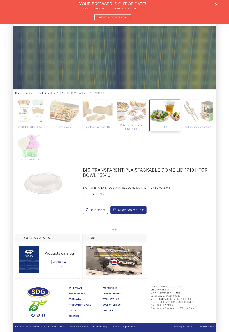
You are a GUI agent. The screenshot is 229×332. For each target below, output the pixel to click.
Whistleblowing (99, 326)
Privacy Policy (39, 326)
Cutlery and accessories (198, 127)
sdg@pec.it (190, 308)
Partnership (110, 288)
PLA (165, 127)
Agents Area (129, 326)
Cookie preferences (78, 326)
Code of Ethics (112, 305)
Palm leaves (64, 127)
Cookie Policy (57, 326)
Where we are (77, 293)
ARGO (185, 327)
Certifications (112, 293)
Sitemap (115, 326)
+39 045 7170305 (164, 305)
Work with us (111, 299)
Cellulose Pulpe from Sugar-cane (131, 127)
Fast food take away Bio (98, 127)
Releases (74, 316)
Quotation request (128, 210)
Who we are (75, 288)
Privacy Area (21, 326)
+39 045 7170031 (166, 302)
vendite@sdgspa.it (166, 308)
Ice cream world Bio (30, 159)
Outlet (73, 310)
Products (75, 299)
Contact (108, 310)
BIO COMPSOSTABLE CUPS (30, 127)
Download (59, 262)
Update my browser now (112, 17)
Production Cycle (80, 305)
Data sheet (95, 210)
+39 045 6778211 (186, 302)
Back (114, 229)
